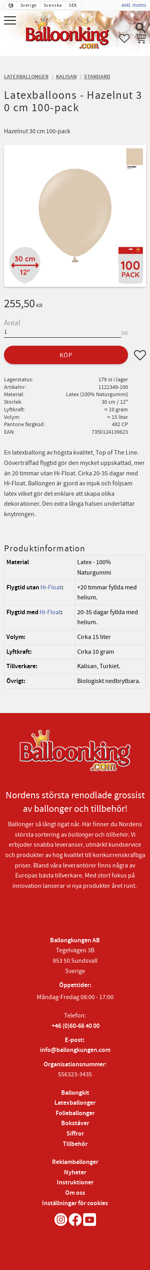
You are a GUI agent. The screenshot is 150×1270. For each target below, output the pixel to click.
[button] (11, 21)
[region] (75, 622)
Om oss (75, 1193)
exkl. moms (134, 5)
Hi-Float (51, 587)
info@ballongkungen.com (75, 1050)
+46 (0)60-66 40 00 (76, 1026)
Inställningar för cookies (75, 1203)
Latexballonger (75, 1103)
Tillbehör (75, 1144)
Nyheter (75, 1172)
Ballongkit (75, 1093)
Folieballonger (75, 1113)
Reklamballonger (75, 1162)
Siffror (75, 1134)
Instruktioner (75, 1182)
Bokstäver (75, 1123)
